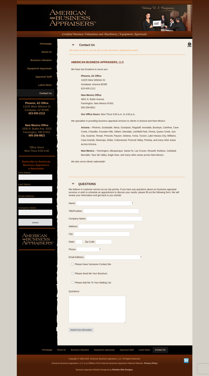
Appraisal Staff (43, 76)
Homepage (46, 43)
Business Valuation (41, 60)
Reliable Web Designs (122, 370)
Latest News (45, 85)
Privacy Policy (150, 363)
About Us (46, 52)
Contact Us (46, 93)
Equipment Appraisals (39, 68)
